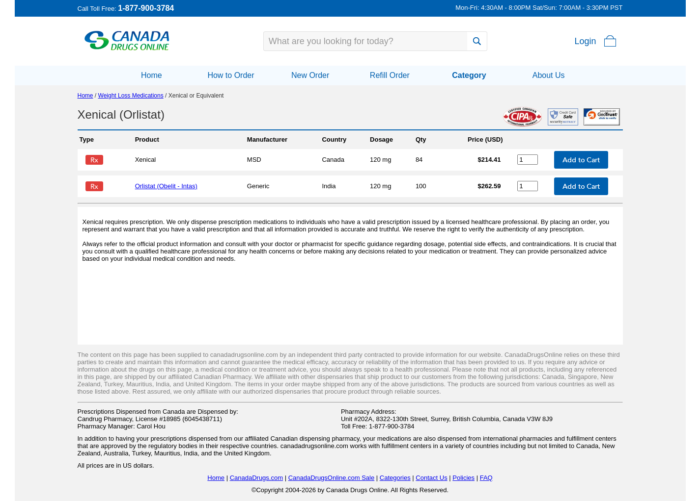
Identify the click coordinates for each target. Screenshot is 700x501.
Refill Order (390, 75)
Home (151, 75)
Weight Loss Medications (131, 95)
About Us (548, 75)
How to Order (230, 75)
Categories (395, 477)
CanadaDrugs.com (256, 477)
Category (469, 75)
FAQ (486, 477)
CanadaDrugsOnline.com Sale (331, 477)
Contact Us (431, 477)
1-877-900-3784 (146, 8)
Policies (463, 477)
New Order (310, 75)
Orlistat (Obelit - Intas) (166, 186)
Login (585, 41)
